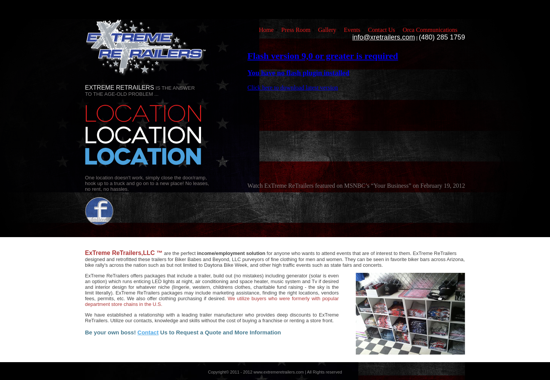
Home (266, 30)
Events (352, 30)
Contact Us (381, 30)
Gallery (327, 30)
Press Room (296, 30)
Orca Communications (430, 30)
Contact (148, 332)
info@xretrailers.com (383, 37)
